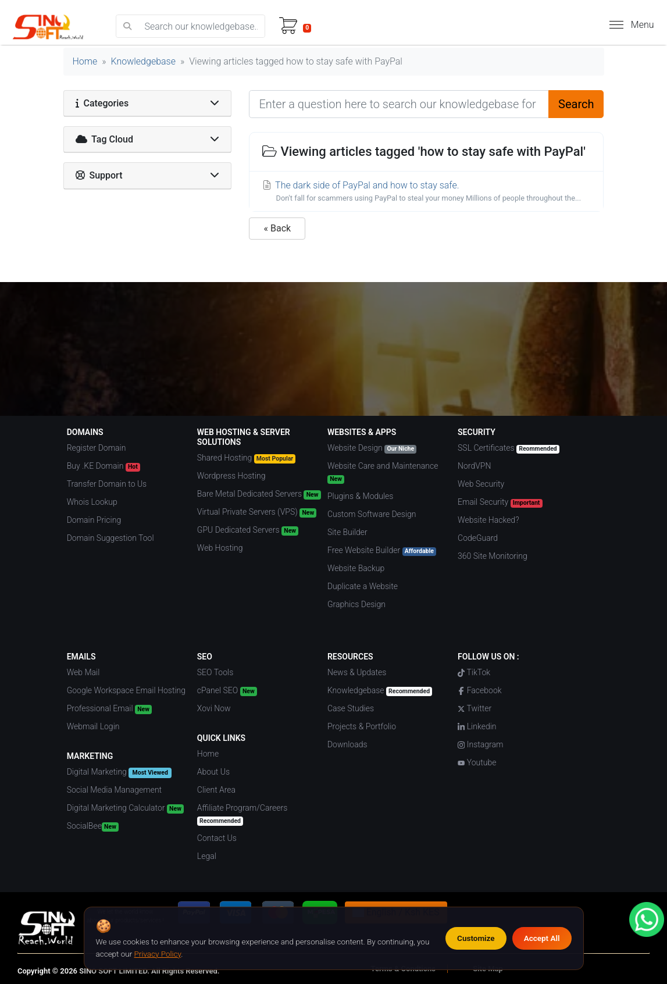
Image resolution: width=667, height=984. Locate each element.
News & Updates (356, 672)
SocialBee (93, 826)
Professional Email (109, 709)
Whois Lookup (92, 502)
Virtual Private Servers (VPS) (257, 512)
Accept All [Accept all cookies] (542, 938)
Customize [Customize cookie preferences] (476, 938)
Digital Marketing (119, 772)
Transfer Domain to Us (107, 484)
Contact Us (217, 838)
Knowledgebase (143, 61)
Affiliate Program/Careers (242, 814)
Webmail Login (93, 726)
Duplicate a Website (362, 586)
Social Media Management (114, 789)
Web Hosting (220, 547)
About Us (213, 771)
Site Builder (347, 532)
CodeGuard (478, 538)
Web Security (481, 484)
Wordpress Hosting (231, 475)
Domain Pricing (94, 520)
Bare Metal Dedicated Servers (259, 494)
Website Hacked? (488, 520)
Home (85, 61)
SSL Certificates (508, 448)
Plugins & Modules (360, 496)
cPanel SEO (227, 691)
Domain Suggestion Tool (110, 538)
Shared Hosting (246, 458)
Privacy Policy (157, 953)
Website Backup (355, 568)
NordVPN (474, 465)
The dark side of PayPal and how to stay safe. (426, 192)
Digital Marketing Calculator (125, 808)
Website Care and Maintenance (382, 472)
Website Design (371, 448)
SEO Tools (215, 672)
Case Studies (350, 708)
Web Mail (83, 672)
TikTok (474, 672)
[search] (127, 26)
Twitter (474, 708)
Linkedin (477, 726)
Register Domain (96, 447)
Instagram (480, 744)
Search (576, 104)
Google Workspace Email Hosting (126, 690)
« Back (277, 228)
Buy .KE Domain (103, 466)
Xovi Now (214, 708)
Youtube (477, 762)
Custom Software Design (371, 514)
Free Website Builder (381, 551)
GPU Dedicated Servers (247, 530)
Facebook (480, 690)
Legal (206, 856)
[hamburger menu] (616, 24)
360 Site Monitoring (492, 556)
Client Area (216, 789)
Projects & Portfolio (361, 726)
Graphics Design (356, 604)
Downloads (347, 744)
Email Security (500, 502)
